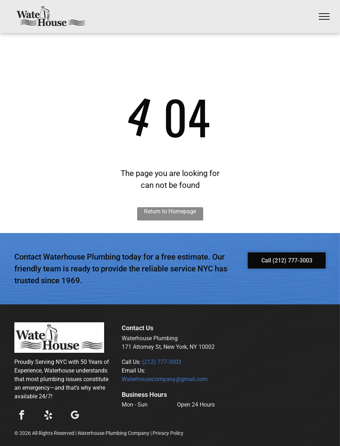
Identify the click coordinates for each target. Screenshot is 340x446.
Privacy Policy (168, 433)
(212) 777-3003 (161, 362)
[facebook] (21, 416)
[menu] (324, 16)
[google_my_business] (74, 416)
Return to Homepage (170, 211)
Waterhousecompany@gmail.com (165, 379)
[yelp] (48, 416)
